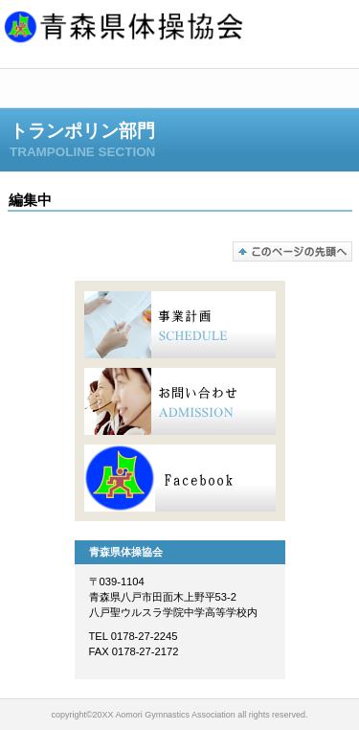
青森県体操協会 (180, 30)
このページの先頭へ (292, 251)
